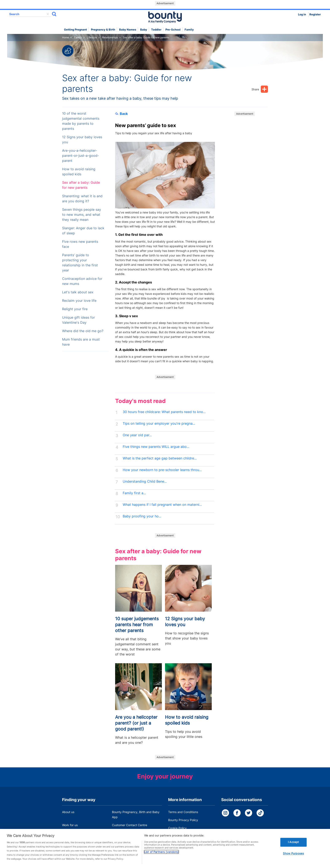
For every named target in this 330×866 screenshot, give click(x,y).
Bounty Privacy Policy (183, 820)
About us (68, 812)
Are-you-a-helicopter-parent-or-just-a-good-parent (80, 156)
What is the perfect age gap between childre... (160, 458)
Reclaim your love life (79, 301)
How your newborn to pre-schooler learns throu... (162, 470)
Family (189, 29)
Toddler (156, 29)
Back (121, 113)
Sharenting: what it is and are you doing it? (82, 198)
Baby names (127, 29)
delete (48, 14)
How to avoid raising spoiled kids (78, 171)
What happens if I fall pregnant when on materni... (162, 505)
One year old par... (137, 435)
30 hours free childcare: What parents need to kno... (164, 412)
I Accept (293, 847)
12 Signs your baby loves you (82, 139)
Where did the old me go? (82, 331)
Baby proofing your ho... (142, 516)
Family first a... (134, 493)
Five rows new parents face (80, 244)
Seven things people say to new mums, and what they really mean (81, 215)
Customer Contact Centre (129, 825)
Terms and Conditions (183, 812)
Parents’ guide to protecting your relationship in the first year (80, 262)
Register (315, 14)
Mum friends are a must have (81, 341)
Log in (302, 14)
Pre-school (173, 29)
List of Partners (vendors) (161, 857)
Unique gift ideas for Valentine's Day (78, 320)
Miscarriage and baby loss (130, 833)
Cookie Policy (177, 828)
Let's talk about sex (77, 292)
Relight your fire (75, 309)
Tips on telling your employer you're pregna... (159, 424)
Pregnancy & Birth (103, 29)
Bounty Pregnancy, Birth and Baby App (136, 814)
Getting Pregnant (75, 29)
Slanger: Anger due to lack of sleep (83, 230)
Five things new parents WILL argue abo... (156, 447)
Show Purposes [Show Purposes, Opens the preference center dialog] (293, 859)
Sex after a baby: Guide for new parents (81, 185)
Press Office (70, 833)
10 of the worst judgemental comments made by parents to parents (80, 121)
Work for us (70, 825)
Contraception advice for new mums (82, 281)
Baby (143, 29)
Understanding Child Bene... (145, 481)
